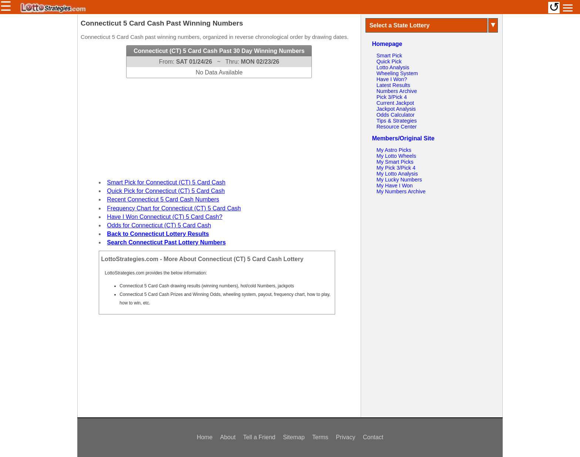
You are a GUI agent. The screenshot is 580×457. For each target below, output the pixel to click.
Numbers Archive (397, 91)
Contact (373, 437)
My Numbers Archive (401, 191)
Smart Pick (389, 56)
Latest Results (393, 85)
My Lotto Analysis (397, 174)
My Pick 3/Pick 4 (396, 168)
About (228, 437)
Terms (320, 437)
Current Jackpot (395, 103)
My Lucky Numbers (399, 180)
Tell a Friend (259, 437)
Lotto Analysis (393, 67)
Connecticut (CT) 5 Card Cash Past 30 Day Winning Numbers (219, 51)
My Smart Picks (395, 162)
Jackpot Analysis (396, 109)
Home (205, 437)
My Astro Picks (394, 150)
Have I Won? (392, 79)
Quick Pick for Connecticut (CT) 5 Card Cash (166, 191)
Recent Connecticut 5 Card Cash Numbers (163, 199)
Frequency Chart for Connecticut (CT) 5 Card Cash (174, 208)
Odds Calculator (396, 115)
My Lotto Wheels (396, 156)
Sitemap (294, 437)
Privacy (345, 437)
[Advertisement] (218, 124)
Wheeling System (397, 73)
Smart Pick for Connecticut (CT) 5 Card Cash (166, 182)
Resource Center (397, 127)
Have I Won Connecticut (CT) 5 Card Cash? (164, 217)
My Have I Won (395, 186)
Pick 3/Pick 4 (392, 97)
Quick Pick (389, 61)
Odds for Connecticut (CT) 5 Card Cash (159, 225)
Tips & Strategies (397, 121)
